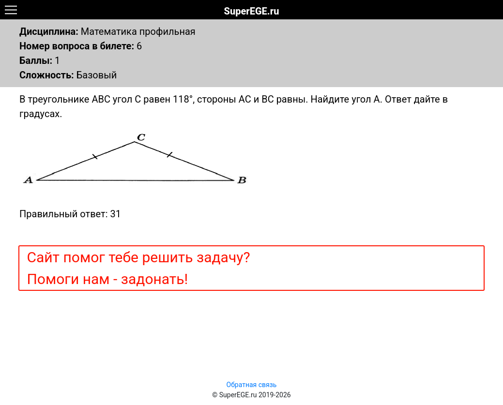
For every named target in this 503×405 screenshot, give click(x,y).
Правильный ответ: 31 (70, 214)
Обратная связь (252, 385)
